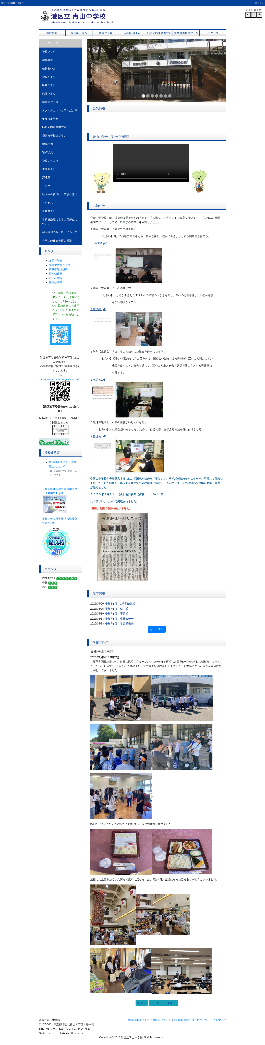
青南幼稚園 (55, 273)
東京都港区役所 (58, 269)
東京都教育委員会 (59, 265)
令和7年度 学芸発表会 (119, 623)
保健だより (49, 93)
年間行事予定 (132, 33)
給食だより (49, 85)
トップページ (50, 43)
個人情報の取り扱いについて (59, 232)
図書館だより (50, 102)
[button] (97, 70)
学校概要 (51, 33)
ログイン (259, 3)
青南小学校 (55, 282)
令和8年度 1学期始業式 (120, 603)
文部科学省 (55, 260)
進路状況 (47, 152)
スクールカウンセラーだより (59, 110)
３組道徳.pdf (98, 436)
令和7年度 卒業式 (116, 613)
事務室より (49, 211)
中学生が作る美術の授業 (57, 240)
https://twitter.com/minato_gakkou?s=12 (60, 379)
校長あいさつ (79, 33)
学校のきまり (50, 160)
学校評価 (47, 144)
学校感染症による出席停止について (59, 221)
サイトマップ (218, 1020)
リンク (46, 186)
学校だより (105, 33)
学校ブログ (49, 51)
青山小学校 (55, 278)
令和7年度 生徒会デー (119, 618)
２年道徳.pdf (98, 309)
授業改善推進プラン (186, 33)
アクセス (213, 33)
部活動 (46, 177)
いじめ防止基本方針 (159, 33)
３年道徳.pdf (98, 379)
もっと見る (156, 629)
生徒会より (49, 169)
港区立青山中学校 (12, 3)
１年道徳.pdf (99, 243)
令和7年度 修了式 (116, 608)
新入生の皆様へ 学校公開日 (59, 194)
